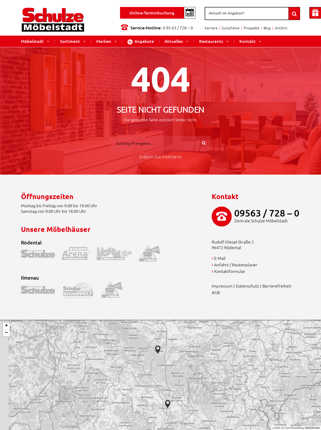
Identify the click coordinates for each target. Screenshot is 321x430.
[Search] (294, 13)
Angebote (140, 41)
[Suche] (247, 13)
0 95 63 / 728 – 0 (178, 27)
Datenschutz (247, 285)
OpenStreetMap (294, 428)
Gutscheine (230, 27)
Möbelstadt (32, 41)
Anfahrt (281, 27)
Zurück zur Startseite (160, 157)
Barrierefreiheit (276, 285)
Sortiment (70, 41)
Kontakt (247, 41)
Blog (267, 27)
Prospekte (251, 27)
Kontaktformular (229, 271)
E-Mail (220, 258)
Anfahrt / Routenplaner (235, 264)
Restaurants (211, 41)
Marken (103, 41)
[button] (167, 404)
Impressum (222, 285)
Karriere (211, 27)
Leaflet (276, 428)
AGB (216, 292)
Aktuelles (173, 41)
